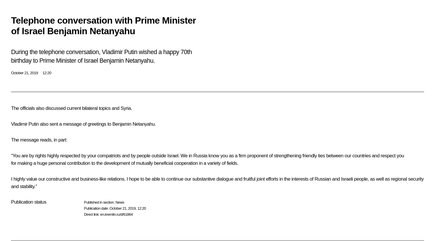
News (119, 202)
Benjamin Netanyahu (133, 124)
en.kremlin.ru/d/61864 (116, 214)
